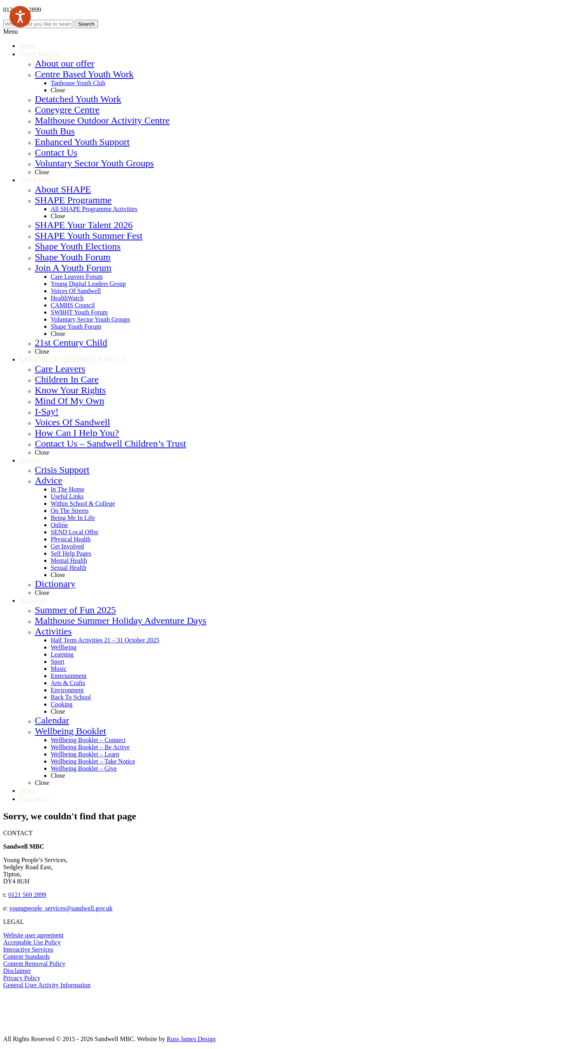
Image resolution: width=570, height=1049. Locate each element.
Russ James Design (191, 1039)
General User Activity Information (47, 985)
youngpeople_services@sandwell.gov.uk (61, 908)
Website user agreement (33, 935)
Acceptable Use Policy (32, 942)
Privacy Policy (21, 978)
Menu (10, 31)
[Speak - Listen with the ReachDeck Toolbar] (20, 16)
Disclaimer (17, 970)
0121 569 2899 (27, 894)
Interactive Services (28, 949)
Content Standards (26, 956)
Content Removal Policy (34, 963)
